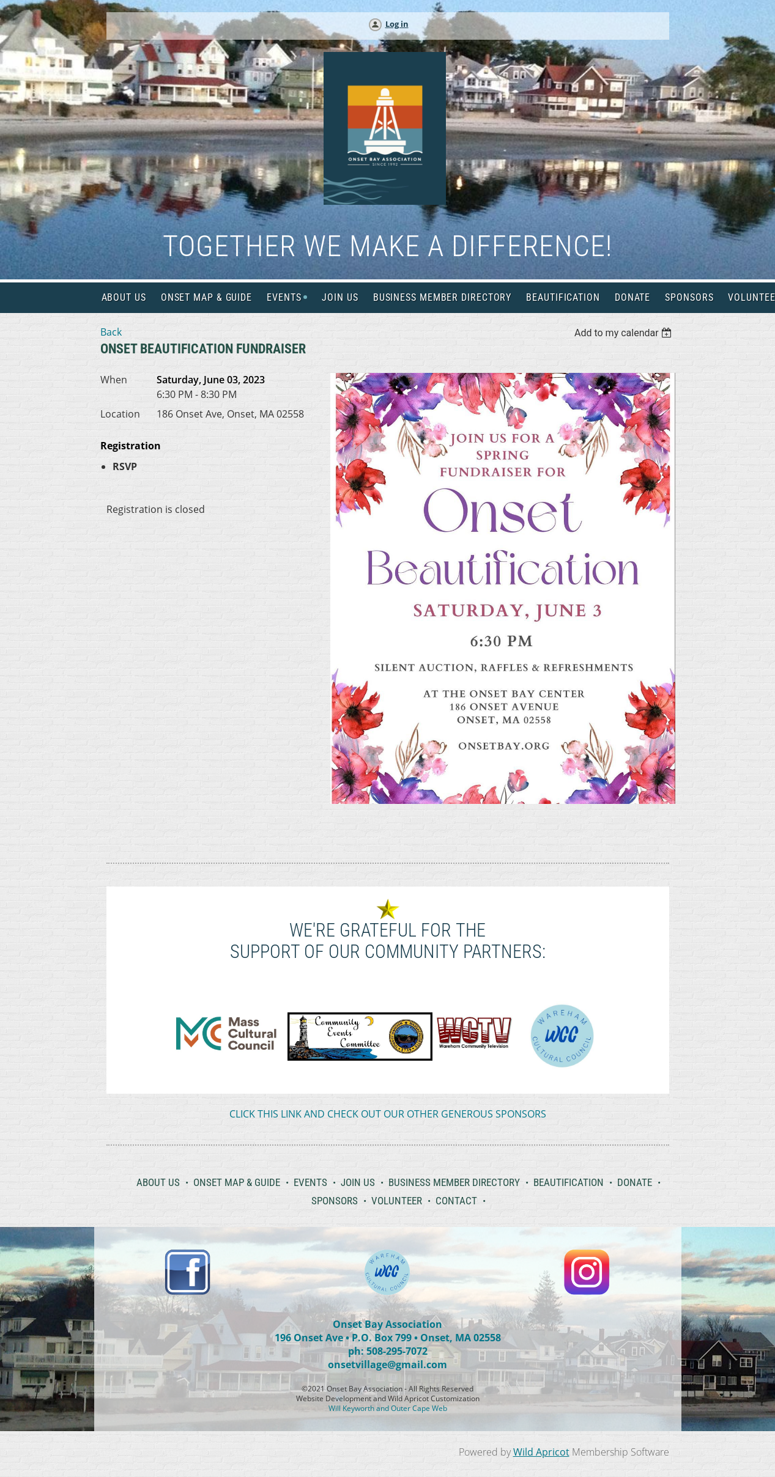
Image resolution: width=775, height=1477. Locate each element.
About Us (158, 1182)
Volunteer (396, 1201)
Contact (456, 1201)
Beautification (568, 1182)
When (113, 379)
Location (120, 414)
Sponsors (334, 1201)
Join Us (358, 1182)
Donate (634, 1182)
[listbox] (624, 333)
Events (310, 1182)
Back (111, 332)
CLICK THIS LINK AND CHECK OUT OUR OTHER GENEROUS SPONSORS (387, 1114)
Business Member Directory (454, 1182)
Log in (397, 23)
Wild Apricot (541, 1452)
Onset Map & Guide (236, 1182)
